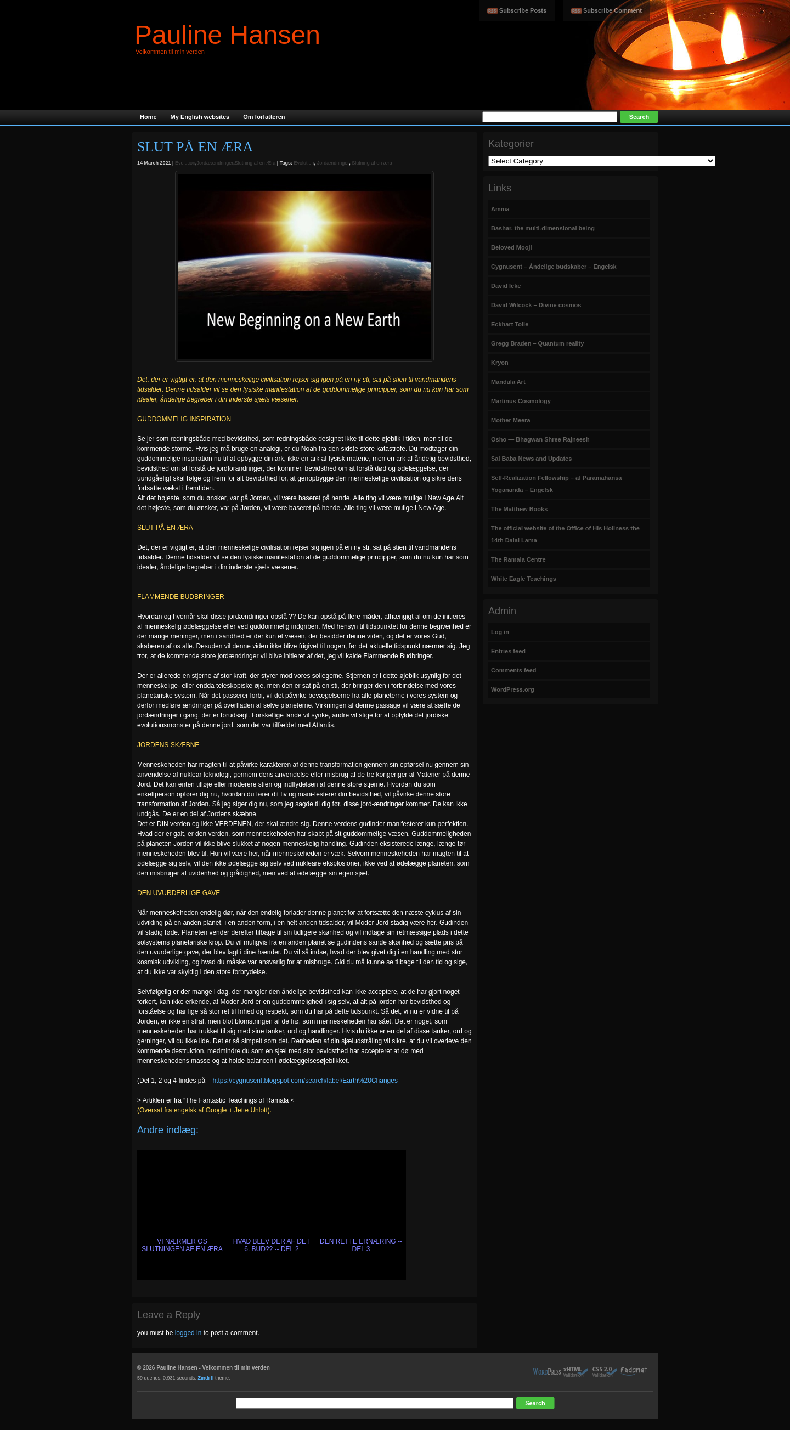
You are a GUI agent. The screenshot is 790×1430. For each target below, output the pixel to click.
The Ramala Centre (518, 559)
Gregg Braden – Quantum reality (537, 343)
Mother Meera (511, 420)
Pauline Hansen (227, 34)
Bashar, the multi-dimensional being (543, 228)
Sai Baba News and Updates (531, 458)
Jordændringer (333, 163)
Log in (500, 632)
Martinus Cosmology (521, 401)
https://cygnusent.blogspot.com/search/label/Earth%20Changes (305, 1080)
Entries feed (508, 651)
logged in (188, 1333)
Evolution (185, 163)
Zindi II (206, 1378)
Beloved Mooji (511, 247)
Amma (500, 209)
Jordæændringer (215, 163)
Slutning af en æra (372, 163)
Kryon (500, 362)
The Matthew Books (519, 509)
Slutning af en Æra (255, 163)
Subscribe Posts (522, 10)
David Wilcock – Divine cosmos (536, 305)
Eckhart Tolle (509, 324)
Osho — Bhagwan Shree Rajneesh (540, 439)
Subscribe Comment (612, 10)
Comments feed (514, 670)
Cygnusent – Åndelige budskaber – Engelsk (554, 266)
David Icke (506, 285)
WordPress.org (512, 689)
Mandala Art (508, 381)
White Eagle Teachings (523, 578)
